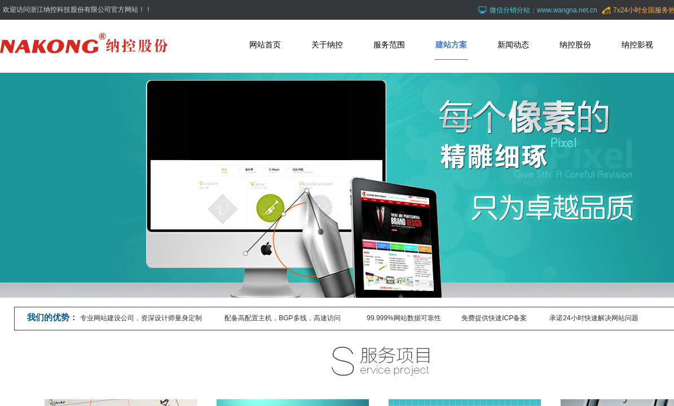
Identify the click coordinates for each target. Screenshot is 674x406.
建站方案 (451, 44)
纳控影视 (637, 44)
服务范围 (389, 44)
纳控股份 (575, 44)
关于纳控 (327, 44)
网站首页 (265, 44)
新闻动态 (513, 44)
